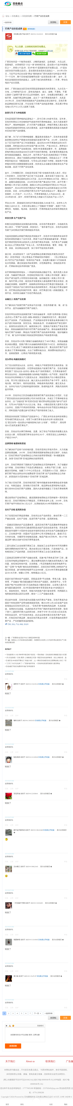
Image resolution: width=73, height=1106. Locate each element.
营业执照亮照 (65, 1088)
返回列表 (8, 22)
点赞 (11, 715)
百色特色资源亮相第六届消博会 (48, 663)
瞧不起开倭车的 (19, 830)
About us (30, 1061)
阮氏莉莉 (17, 757)
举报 (65, 679)
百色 (13, 624)
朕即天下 (17, 684)
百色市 (26, 624)
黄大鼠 (16, 976)
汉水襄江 (17, 866)
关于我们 (10, 1061)
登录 (21, 51)
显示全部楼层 (50, 34)
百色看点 (3, 16)
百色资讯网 (27, 16)
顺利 (15, 720)
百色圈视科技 (30, 1097)
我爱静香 (17, 940)
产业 (17, 624)
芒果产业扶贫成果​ (41, 16)
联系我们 (50, 1061)
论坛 (7, 16)
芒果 (9, 624)
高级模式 (40, 1026)
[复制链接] (31, 29)
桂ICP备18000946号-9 (43, 1080)
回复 (6, 679)
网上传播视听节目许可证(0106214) (18, 1080)
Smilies (13, 1025)
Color (9, 1025)
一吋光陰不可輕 (19, 903)
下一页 (36, 1013)
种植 (21, 624)
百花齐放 (17, 794)
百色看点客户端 (19, 34)
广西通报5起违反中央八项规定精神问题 (25, 638)
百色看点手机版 (44, 684)
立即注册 (49, 51)
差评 (16, 715)
